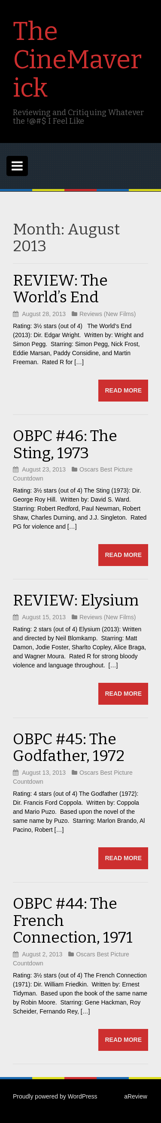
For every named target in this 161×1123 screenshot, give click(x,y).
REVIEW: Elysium (76, 600)
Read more (123, 390)
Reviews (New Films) (107, 313)
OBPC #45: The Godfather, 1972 (69, 748)
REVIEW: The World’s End (60, 289)
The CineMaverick (77, 59)
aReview (135, 1096)
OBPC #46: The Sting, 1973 (65, 444)
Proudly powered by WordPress (55, 1096)
